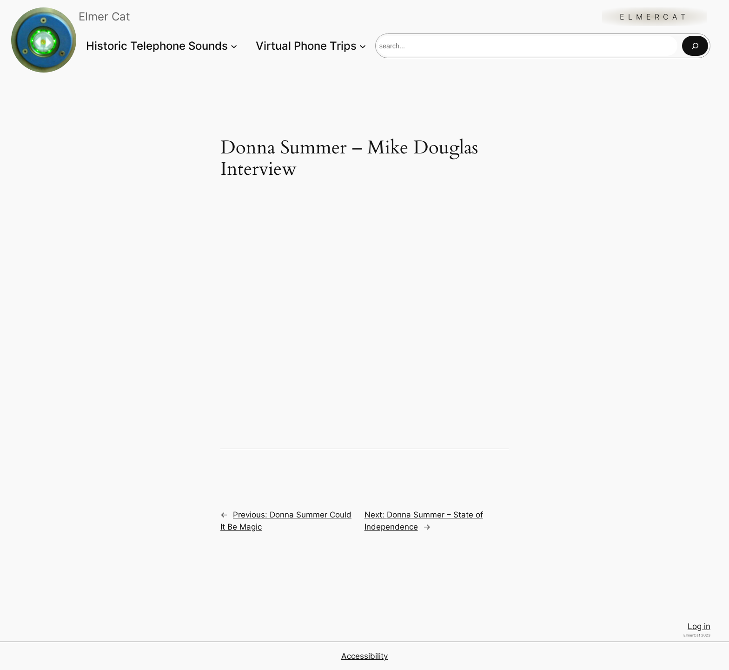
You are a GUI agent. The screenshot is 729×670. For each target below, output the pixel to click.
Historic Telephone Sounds (157, 46)
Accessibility (364, 656)
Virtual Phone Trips (306, 46)
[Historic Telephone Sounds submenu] (234, 45)
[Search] (695, 46)
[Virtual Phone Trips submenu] (362, 45)
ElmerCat (654, 16)
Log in (699, 626)
